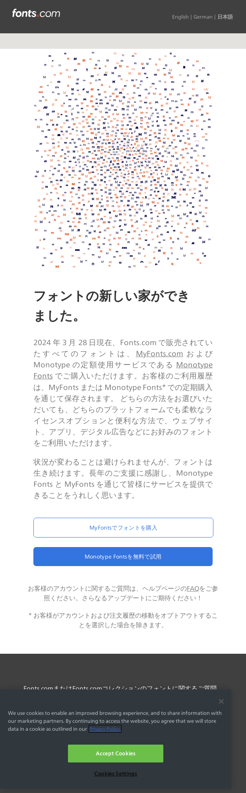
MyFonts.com (159, 353)
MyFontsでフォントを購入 (123, 527)
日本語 (225, 16)
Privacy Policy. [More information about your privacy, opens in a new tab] (105, 729)
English (180, 16)
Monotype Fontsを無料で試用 (123, 556)
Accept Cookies (115, 753)
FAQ (193, 588)
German (203, 16)
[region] (115, 738)
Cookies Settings (115, 773)
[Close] (221, 701)
